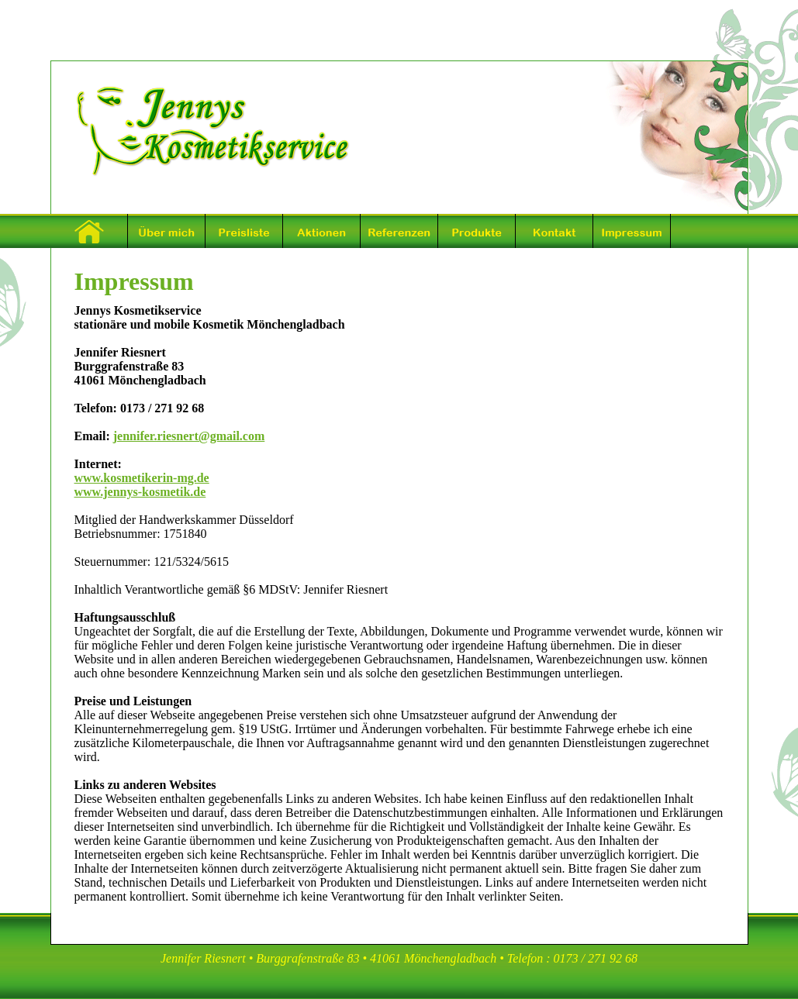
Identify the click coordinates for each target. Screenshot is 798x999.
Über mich (167, 231)
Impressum (632, 231)
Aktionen (322, 231)
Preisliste (244, 231)
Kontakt (554, 231)
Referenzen (399, 231)
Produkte (477, 231)
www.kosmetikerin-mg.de (141, 477)
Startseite (89, 231)
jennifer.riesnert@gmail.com (189, 436)
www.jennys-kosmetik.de (140, 491)
